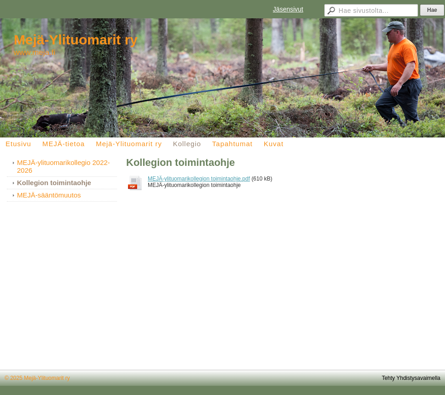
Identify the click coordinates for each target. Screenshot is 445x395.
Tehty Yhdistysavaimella (411, 378)
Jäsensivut (288, 9)
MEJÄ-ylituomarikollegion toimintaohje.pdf (199, 179)
